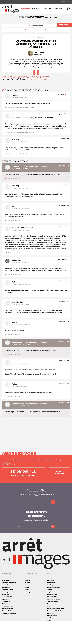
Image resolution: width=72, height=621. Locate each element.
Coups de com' (6, 580)
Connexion (65, 1)
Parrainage (50, 585)
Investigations (6, 587)
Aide (48, 606)
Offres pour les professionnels (55, 608)
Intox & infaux (6, 585)
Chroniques (58, 9)
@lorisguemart (38, 54)
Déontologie (5, 592)
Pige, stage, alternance (53, 603)
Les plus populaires (30, 592)
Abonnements (51, 578)
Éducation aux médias (53, 587)
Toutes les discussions (53, 601)
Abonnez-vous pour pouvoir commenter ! (26, 77)
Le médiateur (51, 582)
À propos (49, 589)
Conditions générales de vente (55, 618)
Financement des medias (9, 613)
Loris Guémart (39, 52)
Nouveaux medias (7, 596)
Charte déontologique (53, 596)
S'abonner (63, 25)
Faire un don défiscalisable (54, 610)
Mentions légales (52, 615)
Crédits (49, 620)
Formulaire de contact (53, 599)
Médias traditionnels (7, 606)
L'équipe (49, 592)
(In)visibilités (5, 599)
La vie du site (51, 580)
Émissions (47, 9)
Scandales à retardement (9, 582)
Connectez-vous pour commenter (36, 30)
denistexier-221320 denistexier (41, 117)
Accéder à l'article (36, 25)
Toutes (26, 578)
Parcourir (25, 9)
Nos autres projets (52, 594)
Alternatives (5, 594)
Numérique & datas (7, 589)
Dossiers (27, 587)
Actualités (36, 9)
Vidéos (26, 589)
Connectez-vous (40, 79)
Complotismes (6, 601)
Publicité (4, 603)
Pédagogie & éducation (8, 610)
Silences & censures (7, 608)
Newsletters (50, 613)
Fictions (4, 578)
